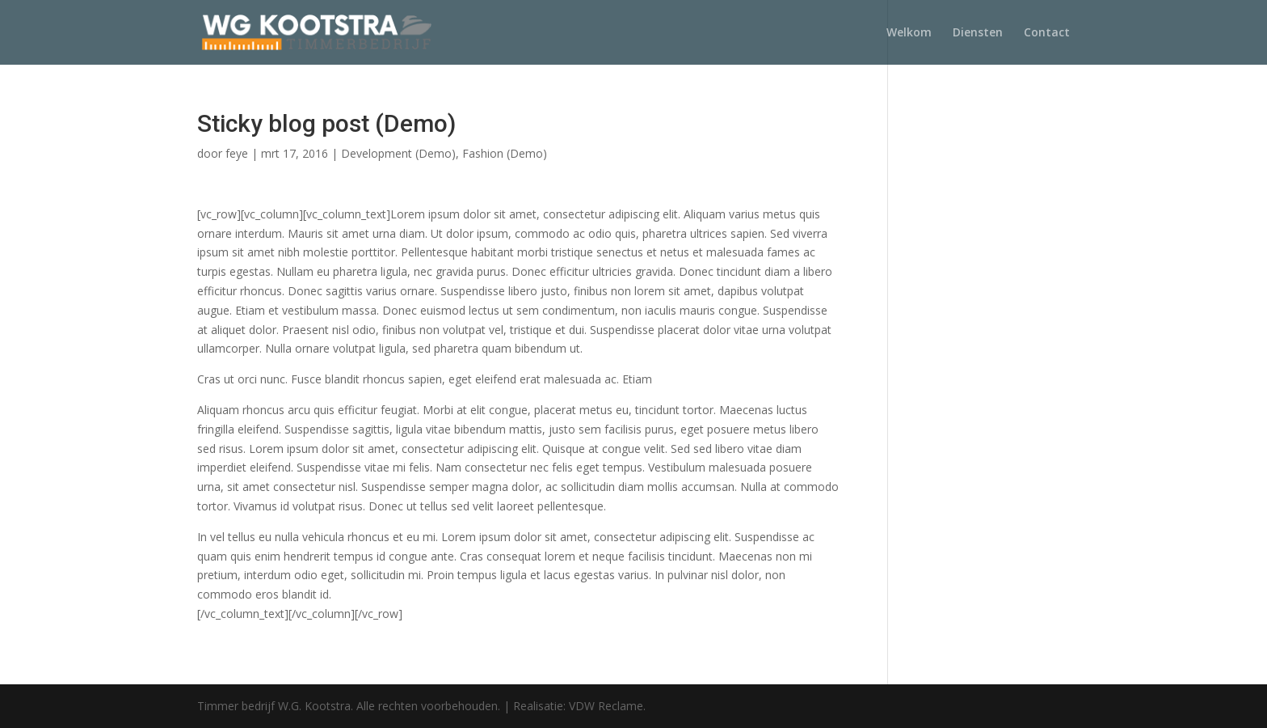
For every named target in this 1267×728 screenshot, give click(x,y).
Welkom (909, 33)
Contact (1047, 33)
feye (236, 153)
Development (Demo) (398, 153)
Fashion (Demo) (504, 153)
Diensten (978, 33)
